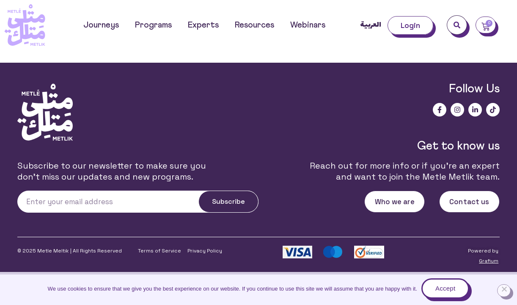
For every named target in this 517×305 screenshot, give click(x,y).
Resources (254, 25)
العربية (370, 25)
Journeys (101, 25)
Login (411, 25)
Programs (153, 25)
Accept (445, 288)
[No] (504, 290)
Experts (203, 25)
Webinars (307, 25)
